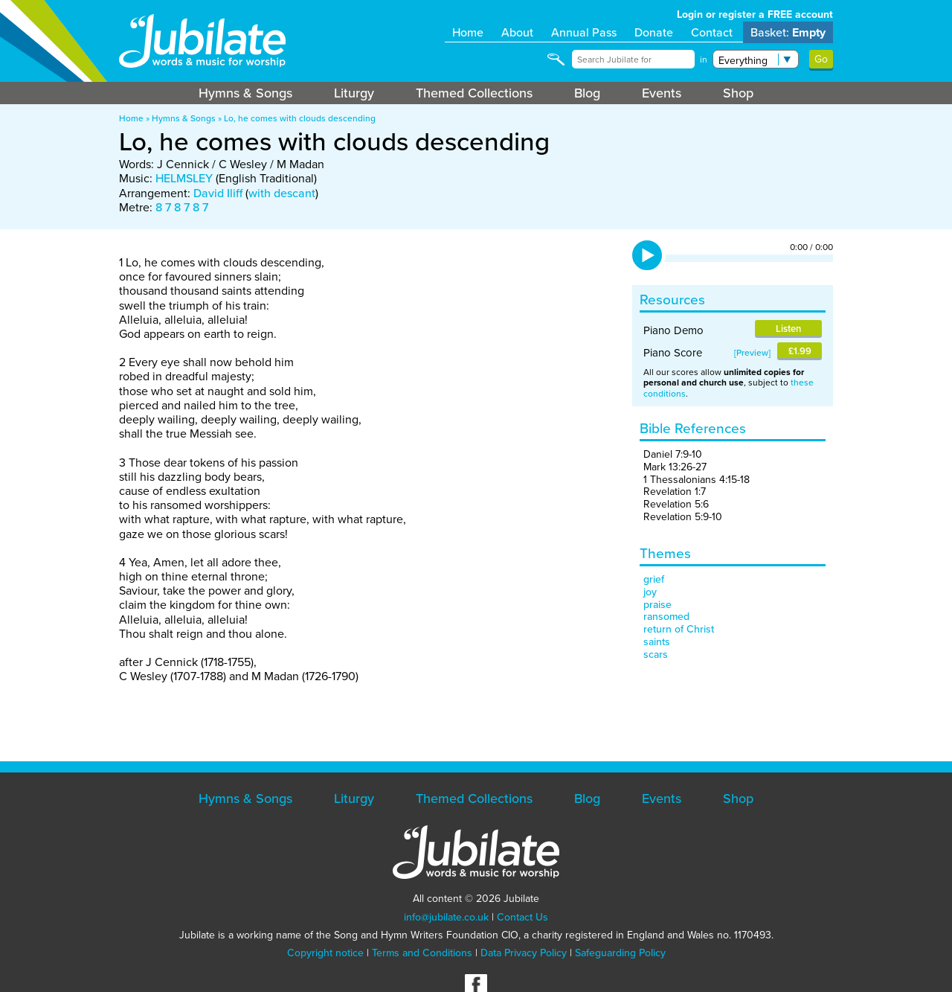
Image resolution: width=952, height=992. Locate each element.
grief (653, 579)
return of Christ (678, 629)
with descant (281, 193)
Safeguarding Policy (620, 953)
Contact (712, 32)
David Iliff (217, 193)
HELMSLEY (184, 178)
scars (655, 654)
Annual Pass (584, 32)
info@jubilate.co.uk (446, 917)
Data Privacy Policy (523, 953)
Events (661, 93)
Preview (752, 352)
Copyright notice (325, 953)
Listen (788, 328)
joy (650, 592)
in (703, 59)
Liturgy (354, 93)
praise (657, 604)
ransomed (666, 616)
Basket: (788, 32)
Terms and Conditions (422, 953)
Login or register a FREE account (755, 14)
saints (656, 642)
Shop (738, 93)
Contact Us (522, 917)
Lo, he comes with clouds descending (300, 118)
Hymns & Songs (245, 93)
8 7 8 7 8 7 (181, 207)
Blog (587, 93)
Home (467, 32)
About (517, 32)
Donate (653, 32)
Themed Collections (474, 93)
